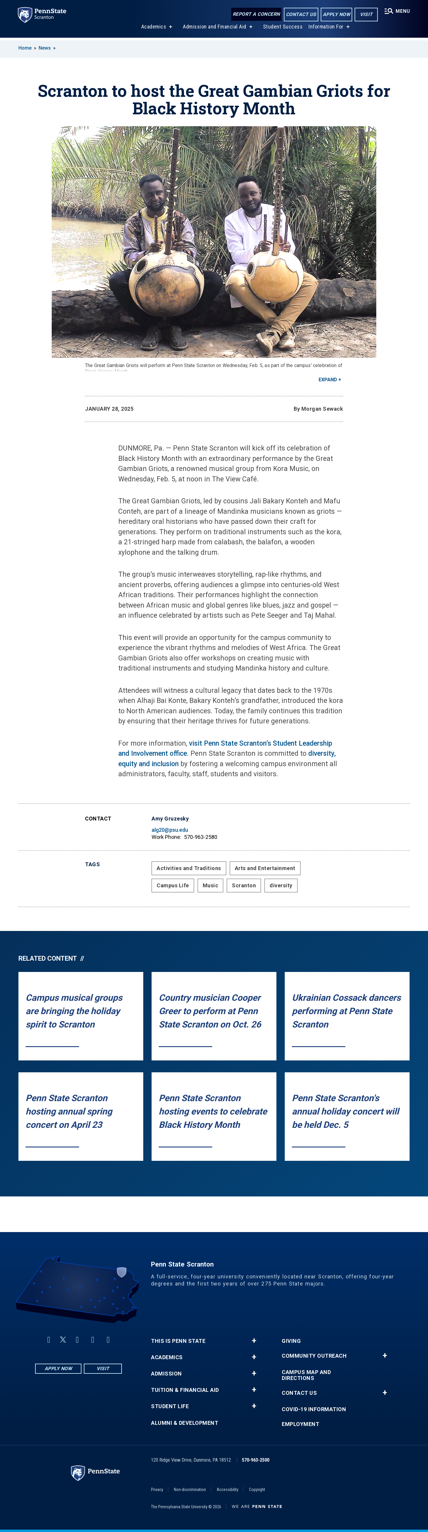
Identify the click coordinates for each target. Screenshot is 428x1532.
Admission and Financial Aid (214, 29)
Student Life (170, 1406)
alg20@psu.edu (170, 830)
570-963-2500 (255, 1460)
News (45, 48)
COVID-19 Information (314, 1409)
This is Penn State (178, 1341)
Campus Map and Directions (306, 1375)
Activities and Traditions (189, 868)
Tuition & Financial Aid (185, 1390)
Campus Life (173, 885)
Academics (153, 29)
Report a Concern (255, 14)
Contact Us (300, 14)
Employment (300, 1424)
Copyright (257, 1489)
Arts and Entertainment (265, 868)
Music (210, 885)
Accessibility (227, 1489)
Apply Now (336, 14)
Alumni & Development (184, 1423)
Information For (325, 29)
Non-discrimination (190, 1489)
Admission (166, 1374)
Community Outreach (314, 1356)
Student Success (282, 29)
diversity (281, 885)
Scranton (244, 885)
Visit (365, 14)
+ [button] (254, 1341)
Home (25, 48)
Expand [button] (328, 379)
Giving (291, 1341)
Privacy (157, 1489)
